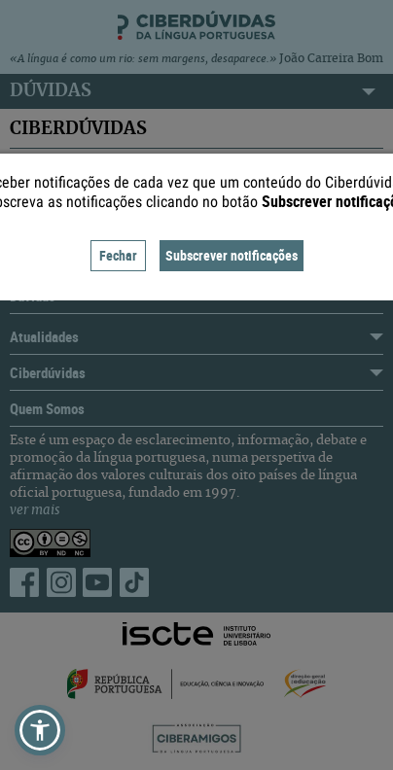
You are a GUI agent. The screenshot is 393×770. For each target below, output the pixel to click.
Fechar (118, 255)
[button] (39, 730)
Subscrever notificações (231, 255)
